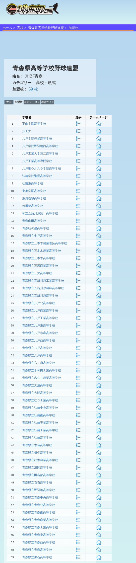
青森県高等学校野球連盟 (46, 28)
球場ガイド (47, 101)
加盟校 (18, 101)
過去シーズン (32, 101)
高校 (20, 28)
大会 (9, 101)
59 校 (33, 89)
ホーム (7, 28)
